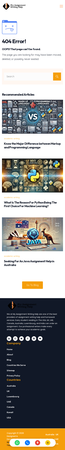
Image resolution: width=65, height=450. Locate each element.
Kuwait (10, 412)
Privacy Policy (13, 375)
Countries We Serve (16, 365)
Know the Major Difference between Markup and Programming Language (32, 145)
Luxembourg (13, 396)
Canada (10, 407)
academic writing (12, 138)
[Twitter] (21, 338)
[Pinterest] (34, 338)
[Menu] (61, 6)
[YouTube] (40, 338)
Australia (11, 386)
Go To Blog (32, 285)
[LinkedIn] (9, 338)
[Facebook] (27, 338)
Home (9, 349)
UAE (9, 401)
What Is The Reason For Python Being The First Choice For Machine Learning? (30, 204)
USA (9, 417)
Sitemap (11, 370)
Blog (9, 360)
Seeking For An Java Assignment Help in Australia (29, 263)
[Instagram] (15, 338)
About (10, 354)
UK (8, 391)
